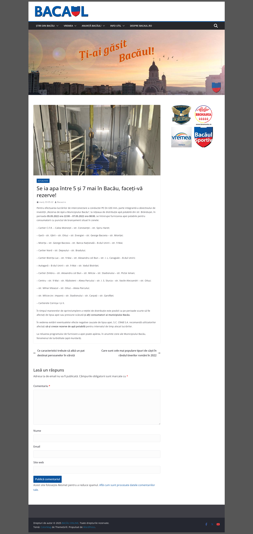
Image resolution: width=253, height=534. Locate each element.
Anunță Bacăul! (91, 25)
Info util (115, 25)
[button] (57, 25)
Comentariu (41, 386)
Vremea (68, 25)
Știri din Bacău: (45, 25)
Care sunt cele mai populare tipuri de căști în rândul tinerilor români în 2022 (130, 353)
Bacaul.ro (61, 202)
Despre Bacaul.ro (141, 25)
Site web (38, 462)
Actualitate (43, 181)
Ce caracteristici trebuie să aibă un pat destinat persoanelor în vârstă (59, 353)
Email (36, 446)
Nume (37, 431)
